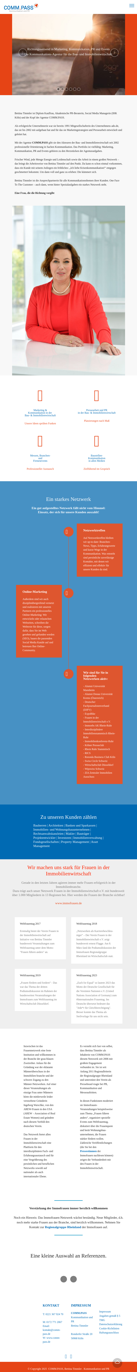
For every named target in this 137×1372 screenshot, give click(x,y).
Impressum (105, 1307)
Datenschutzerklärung (110, 1320)
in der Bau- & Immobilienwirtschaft (97, 412)
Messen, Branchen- (40, 455)
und (40, 458)
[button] (23, 53)
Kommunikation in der (40, 412)
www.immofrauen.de (68, 899)
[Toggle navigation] (131, 5)
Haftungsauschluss (109, 1328)
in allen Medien (97, 460)
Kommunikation (96, 458)
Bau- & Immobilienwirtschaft (40, 415)
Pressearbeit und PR (96, 410)
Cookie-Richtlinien (109, 1324)
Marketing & (40, 410)
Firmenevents (40, 460)
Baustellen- (97, 455)
